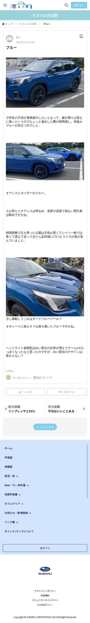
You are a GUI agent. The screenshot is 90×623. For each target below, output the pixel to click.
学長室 (8, 457)
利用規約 (45, 595)
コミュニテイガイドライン (45, 600)
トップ (9, 24)
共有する (67, 392)
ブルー (11, 371)
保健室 (8, 466)
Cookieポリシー (45, 604)
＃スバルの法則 (28, 24)
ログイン (79, 5)
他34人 (37, 377)
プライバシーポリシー (45, 590)
